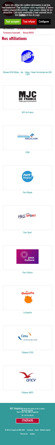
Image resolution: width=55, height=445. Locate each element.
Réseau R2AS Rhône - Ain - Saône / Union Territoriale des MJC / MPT (27, 73)
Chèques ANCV (27, 393)
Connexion (30, 430)
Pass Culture (27, 273)
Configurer (44, 21)
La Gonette (27, 313)
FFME (28, 152)
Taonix (37, 430)
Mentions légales (45, 430)
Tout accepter (13, 21)
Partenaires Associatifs (11, 33)
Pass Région (27, 192)
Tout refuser (29, 21)
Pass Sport (27, 233)
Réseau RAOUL (28, 33)
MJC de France (27, 112)
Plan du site (24, 434)
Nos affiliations (8, 29)
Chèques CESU (27, 353)
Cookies (22, 15)
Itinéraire (27, 420)
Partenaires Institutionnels (26, 29)
